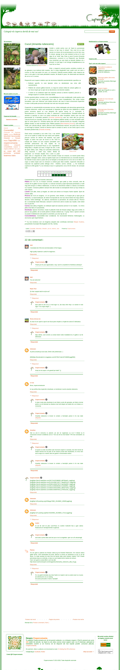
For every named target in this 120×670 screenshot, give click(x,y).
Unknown (33, 349)
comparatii (17, 145)
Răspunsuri (35, 258)
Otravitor (44, 228)
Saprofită (12, 140)
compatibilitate (8, 147)
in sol (15, 149)
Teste (18, 140)
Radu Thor (33, 289)
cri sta (32, 383)
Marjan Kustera (42, 65)
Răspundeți (33, 254)
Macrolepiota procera (67, 123)
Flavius (32, 550)
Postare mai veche (78, 619)
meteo (18, 149)
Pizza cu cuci (72, 151)
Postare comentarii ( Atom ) (41, 622)
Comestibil (33, 228)
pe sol (49, 228)
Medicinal (17, 134)
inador (37, 523)
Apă (19, 128)
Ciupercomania (40, 262)
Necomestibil (15, 136)
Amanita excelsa (44, 129)
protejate (17, 153)
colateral (9, 145)
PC (13, 138)
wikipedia (38, 418)
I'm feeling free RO (63, 649)
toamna (54, 228)
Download (17, 132)
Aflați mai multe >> (88, 651)
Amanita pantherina (55, 117)
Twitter (43, 651)
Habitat (6, 134)
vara (58, 228)
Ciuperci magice (102, 88)
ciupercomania (10, 143)
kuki (31, 245)
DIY (13, 132)
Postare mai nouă (30, 619)
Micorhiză (39, 228)
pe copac (8, 151)
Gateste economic (11, 119)
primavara (9, 153)
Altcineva (72, 649)
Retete (6, 140)
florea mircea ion (35, 319)
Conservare (7, 132)
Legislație (11, 134)
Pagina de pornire (54, 619)
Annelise (32, 430)
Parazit (17, 138)
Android (11, 128)
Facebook (37, 651)
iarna (11, 149)
